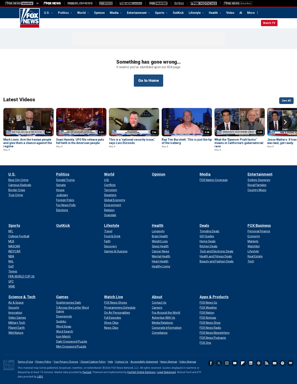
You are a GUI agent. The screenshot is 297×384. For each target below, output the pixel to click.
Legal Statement (166, 372)
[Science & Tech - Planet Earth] (16, 327)
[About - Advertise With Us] (163, 317)
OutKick (178, 12)
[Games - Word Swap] (63, 326)
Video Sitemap (187, 361)
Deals (204, 225)
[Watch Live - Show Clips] (111, 322)
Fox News (29, 18)
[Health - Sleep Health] (160, 246)
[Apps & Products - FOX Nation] (207, 312)
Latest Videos (19, 100)
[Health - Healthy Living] (161, 266)
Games (62, 297)
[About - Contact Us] (159, 302)
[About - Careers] (157, 307)
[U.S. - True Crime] (15, 195)
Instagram (227, 363)
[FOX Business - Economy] (254, 236)
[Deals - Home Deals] (208, 241)
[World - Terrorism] (110, 190)
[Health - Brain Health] (160, 236)
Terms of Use (25, 361)
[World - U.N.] (106, 180)
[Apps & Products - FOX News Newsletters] (215, 332)
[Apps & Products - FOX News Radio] (210, 327)
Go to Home (148, 80)
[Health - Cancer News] (160, 251)
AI (240, 12)
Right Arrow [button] (285, 122)
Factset (87, 372)
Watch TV (269, 22)
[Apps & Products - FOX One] (205, 342)
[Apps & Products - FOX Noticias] (208, 317)
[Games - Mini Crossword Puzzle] (71, 346)
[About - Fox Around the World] (166, 312)
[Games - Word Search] (64, 331)
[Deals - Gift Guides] (207, 236)
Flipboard (243, 363)
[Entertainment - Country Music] (257, 190)
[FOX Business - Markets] (253, 241)
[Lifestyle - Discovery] (110, 246)
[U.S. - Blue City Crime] (18, 180)
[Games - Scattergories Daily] (68, 302)
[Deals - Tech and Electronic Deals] (216, 251)
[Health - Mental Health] (161, 256)
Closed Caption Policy (93, 361)
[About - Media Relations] (162, 322)
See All (286, 100)
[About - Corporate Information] (167, 327)
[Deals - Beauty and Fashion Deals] (217, 261)
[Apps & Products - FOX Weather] (208, 307)
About (157, 297)
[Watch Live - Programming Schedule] (120, 307)
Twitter (219, 363)
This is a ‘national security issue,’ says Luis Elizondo (132, 141)
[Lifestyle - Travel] (108, 231)
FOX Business (259, 225)
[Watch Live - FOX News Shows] (115, 302)
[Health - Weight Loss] (160, 241)
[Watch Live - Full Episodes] (112, 317)
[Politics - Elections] (62, 210)
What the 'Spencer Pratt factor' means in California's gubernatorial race (238, 143)
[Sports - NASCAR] (14, 246)
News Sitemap (168, 361)
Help (110, 361)
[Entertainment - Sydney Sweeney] (259, 180)
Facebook (211, 363)
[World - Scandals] (110, 215)
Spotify (282, 363)
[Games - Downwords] (64, 316)
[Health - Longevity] (158, 231)
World (81, 12)
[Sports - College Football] (18, 236)
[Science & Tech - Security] (13, 307)
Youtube (235, 363)
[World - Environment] (112, 205)
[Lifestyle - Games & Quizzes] (116, 251)
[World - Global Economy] (114, 200)
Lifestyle (195, 12)
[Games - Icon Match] (63, 336)
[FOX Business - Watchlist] (254, 246)
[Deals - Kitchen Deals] (208, 246)
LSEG (40, 376)
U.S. (47, 12)
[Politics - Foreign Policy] (65, 200)
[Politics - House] (60, 190)
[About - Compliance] (160, 332)
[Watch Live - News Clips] (111, 327)
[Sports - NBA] (11, 256)
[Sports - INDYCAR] (14, 251)
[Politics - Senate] (61, 185)
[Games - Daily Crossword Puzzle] (71, 341)
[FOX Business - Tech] (251, 261)
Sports (160, 12)
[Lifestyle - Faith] (107, 241)
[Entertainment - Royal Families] (257, 185)
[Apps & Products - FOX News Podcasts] (213, 337)
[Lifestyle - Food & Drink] (112, 236)
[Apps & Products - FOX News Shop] (210, 322)
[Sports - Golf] (11, 266)
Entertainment (137, 12)
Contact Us (121, 361)
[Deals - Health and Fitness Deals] (216, 256)
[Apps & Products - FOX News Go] (208, 302)
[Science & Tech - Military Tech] (16, 322)
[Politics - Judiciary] (62, 195)
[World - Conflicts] (110, 185)
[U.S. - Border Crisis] (16, 190)
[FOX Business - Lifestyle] (253, 251)
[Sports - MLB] (11, 241)
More (251, 12)
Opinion (99, 12)
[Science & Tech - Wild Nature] (15, 332)
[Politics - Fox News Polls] (66, 205)
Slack (259, 363)
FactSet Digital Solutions (141, 372)
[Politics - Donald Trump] (65, 180)
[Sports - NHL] (11, 261)
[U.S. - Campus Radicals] (19, 185)
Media (114, 12)
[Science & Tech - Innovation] (15, 312)
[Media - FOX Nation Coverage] (214, 180)
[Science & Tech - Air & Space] (16, 302)
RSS (266, 363)
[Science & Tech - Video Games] (17, 317)
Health (213, 12)
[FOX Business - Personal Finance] (259, 231)
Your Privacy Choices (66, 361)
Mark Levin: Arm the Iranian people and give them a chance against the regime (27, 143)
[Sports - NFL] (10, 231)
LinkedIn (251, 363)
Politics (64, 12)
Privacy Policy (43, 361)
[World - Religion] (109, 210)
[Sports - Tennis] (12, 271)
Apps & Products (214, 297)
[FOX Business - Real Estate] (255, 256)
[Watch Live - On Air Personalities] (117, 312)
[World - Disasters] (110, 195)
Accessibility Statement (144, 361)
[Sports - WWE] (11, 286)
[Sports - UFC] (11, 281)
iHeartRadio (290, 363)
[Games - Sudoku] (61, 321)
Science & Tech (21, 297)
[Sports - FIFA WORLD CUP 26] (21, 276)
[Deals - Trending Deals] (209, 231)
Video (230, 12)
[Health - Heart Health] (160, 261)
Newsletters (274, 363)
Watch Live (113, 297)
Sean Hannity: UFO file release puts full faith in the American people (80, 141)
